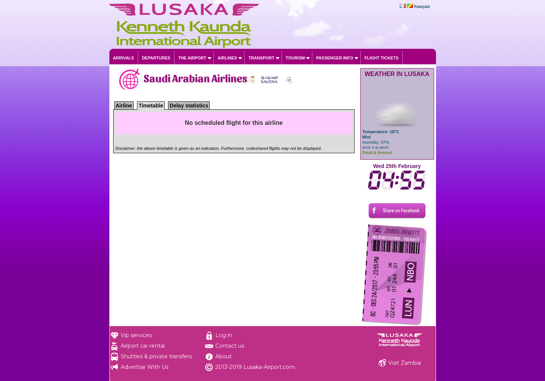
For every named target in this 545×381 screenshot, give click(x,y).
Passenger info (334, 58)
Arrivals (123, 58)
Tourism (295, 58)
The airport (192, 58)
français (422, 6)
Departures (156, 58)
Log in (223, 335)
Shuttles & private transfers (156, 356)
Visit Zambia (404, 362)
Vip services (136, 335)
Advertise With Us (144, 367)
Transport (261, 58)
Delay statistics (189, 106)
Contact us (229, 345)
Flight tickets (381, 58)
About (223, 356)
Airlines (227, 58)
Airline (124, 106)
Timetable (151, 106)
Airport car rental (143, 345)
